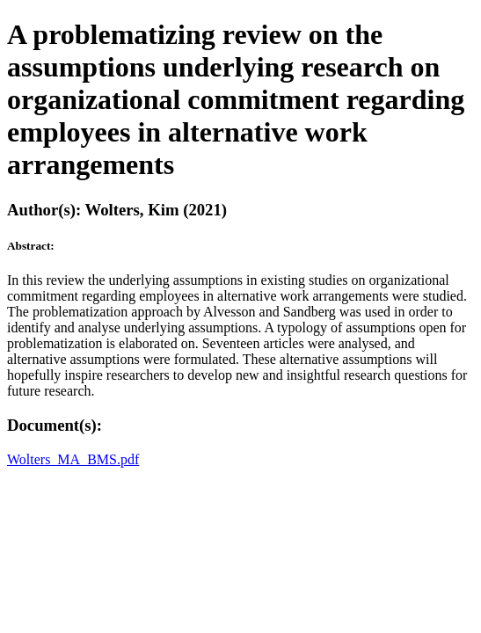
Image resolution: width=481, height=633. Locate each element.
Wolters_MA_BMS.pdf (73, 459)
